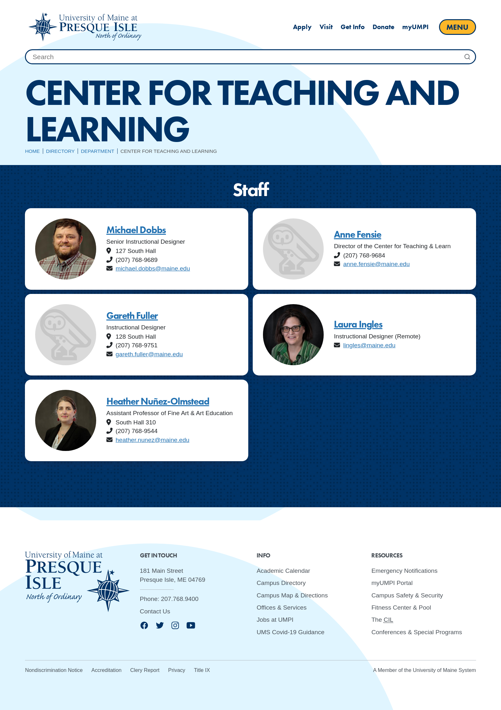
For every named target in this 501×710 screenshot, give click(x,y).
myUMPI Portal (391, 583)
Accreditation (106, 670)
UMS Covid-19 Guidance (290, 631)
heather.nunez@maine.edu (152, 440)
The (382, 619)
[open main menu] (457, 27)
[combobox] (250, 57)
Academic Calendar (283, 570)
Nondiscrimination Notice (53, 670)
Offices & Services (281, 607)
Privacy (176, 670)
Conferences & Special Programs (416, 631)
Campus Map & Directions (292, 595)
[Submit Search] (467, 57)
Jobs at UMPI (275, 619)
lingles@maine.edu (369, 345)
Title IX (202, 670)
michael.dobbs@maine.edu (153, 268)
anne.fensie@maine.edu (376, 264)
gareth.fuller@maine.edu (149, 354)
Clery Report (145, 670)
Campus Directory (281, 583)
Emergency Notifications (404, 570)
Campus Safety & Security (407, 595)
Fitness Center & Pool (401, 607)
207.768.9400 (179, 599)
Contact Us (155, 611)
